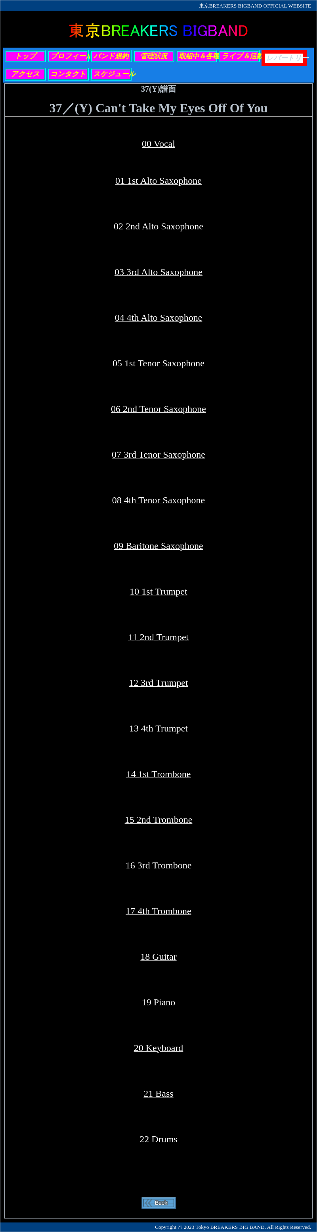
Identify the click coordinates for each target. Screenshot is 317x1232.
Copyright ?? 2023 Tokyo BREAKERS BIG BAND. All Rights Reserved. (233, 1227)
